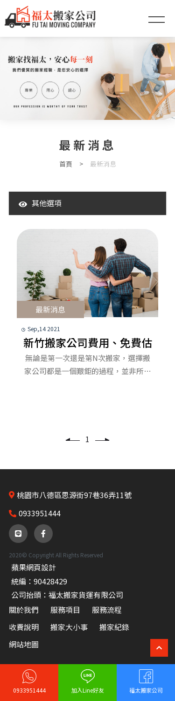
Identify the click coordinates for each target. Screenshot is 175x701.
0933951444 (29, 690)
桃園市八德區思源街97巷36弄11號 (74, 494)
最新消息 (50, 309)
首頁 (65, 163)
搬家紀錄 (114, 626)
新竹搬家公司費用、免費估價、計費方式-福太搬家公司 (87, 343)
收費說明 (24, 626)
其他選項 (40, 202)
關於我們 (24, 609)
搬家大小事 (69, 626)
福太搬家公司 (146, 690)
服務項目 (65, 609)
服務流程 (107, 609)
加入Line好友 (87, 690)
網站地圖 (24, 644)
